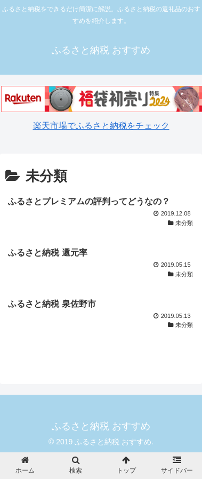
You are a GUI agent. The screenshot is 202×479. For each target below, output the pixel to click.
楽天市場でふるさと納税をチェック (101, 125)
